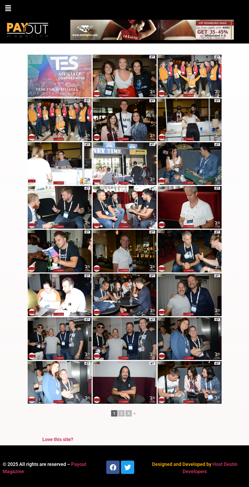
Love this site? (57, 439)
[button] (124, 8)
